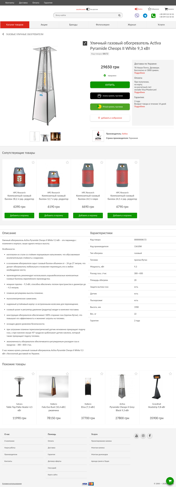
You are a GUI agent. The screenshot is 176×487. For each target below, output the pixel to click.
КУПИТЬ (110, 84)
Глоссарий (52, 468)
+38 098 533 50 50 (166, 14)
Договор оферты (54, 461)
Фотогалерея (102, 24)
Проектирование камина (101, 441)
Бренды (73, 24)
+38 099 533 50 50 (166, 17)
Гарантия (48, 2)
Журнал (132, 24)
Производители (10, 454)
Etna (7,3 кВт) (88, 407)
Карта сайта (52, 475)
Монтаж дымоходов (99, 454)
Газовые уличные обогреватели (24, 34)
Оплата (35, 2)
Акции (44, 24)
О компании (9, 441)
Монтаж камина (98, 448)
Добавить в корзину (19, 215)
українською (81, 9)
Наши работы (9, 448)
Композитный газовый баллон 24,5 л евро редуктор (88, 199)
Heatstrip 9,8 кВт (156, 407)
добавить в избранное (111, 118)
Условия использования (12, 483)
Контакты (10, 2)
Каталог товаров (14, 24)
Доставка (23, 2)
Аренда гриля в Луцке (100, 461)
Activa (125, 133)
